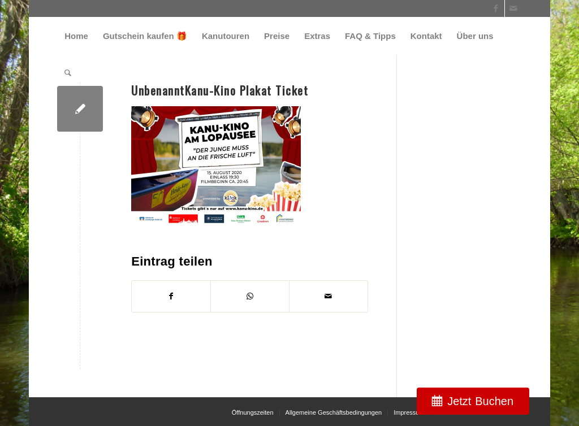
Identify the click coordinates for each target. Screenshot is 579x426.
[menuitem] (76, 36)
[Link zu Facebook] (496, 8)
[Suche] (68, 72)
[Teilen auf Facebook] (171, 296)
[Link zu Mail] (513, 8)
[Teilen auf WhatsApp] (250, 296)
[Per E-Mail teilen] (329, 296)
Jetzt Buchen (480, 401)
